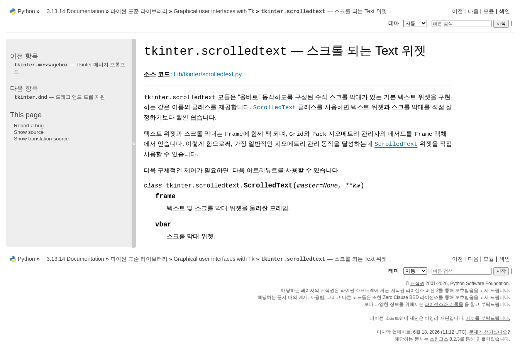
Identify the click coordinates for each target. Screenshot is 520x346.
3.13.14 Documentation (75, 11)
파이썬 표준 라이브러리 (139, 11)
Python (26, 11)
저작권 (417, 283)
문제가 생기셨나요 (488, 332)
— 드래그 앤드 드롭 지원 (59, 97)
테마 (408, 23)
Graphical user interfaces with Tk (214, 11)
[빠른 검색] (462, 23)
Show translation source (41, 139)
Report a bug (29, 125)
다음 (473, 11)
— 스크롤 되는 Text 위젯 (324, 11)
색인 (504, 11)
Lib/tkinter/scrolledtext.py (208, 74)
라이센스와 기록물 (444, 304)
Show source (29, 132)
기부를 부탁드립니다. (488, 318)
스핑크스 (439, 339)
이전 (457, 11)
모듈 (488, 11)
